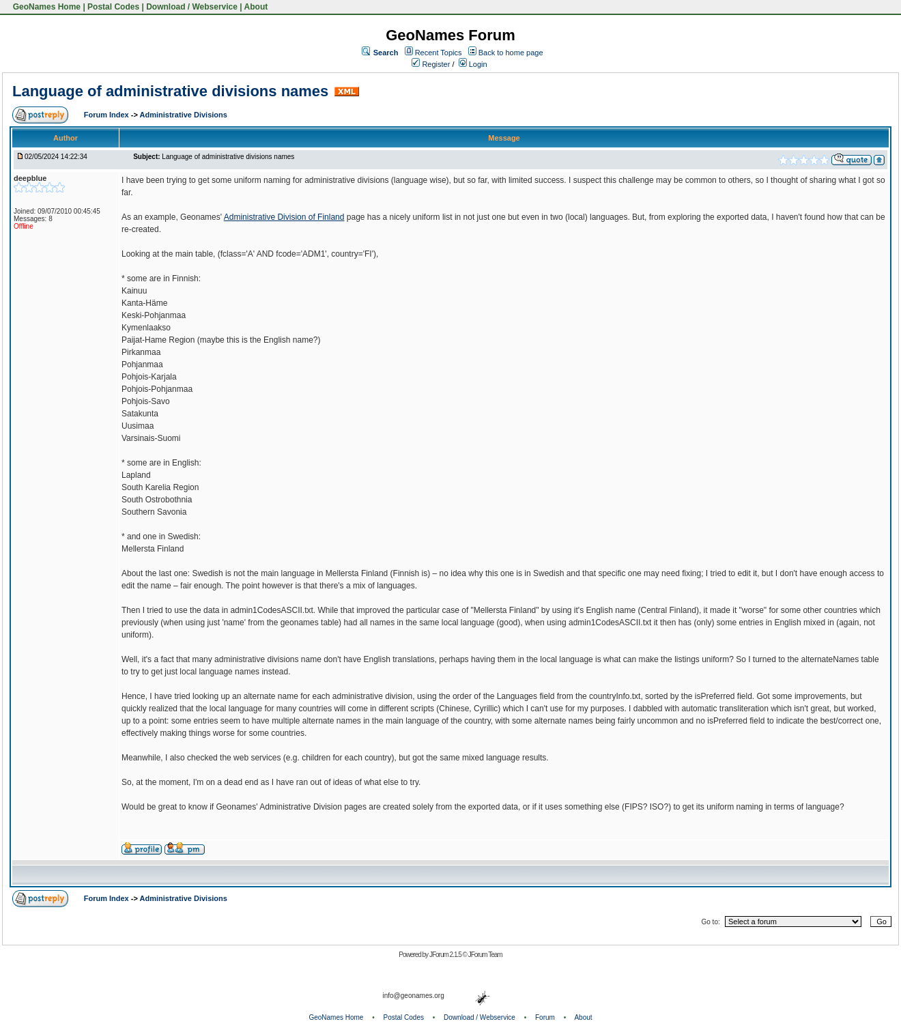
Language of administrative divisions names (170, 91)
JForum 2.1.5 (446, 954)
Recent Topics (438, 52)
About (256, 7)
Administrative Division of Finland (284, 217)
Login (473, 64)
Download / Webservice (192, 7)
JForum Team (485, 954)
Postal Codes (113, 7)
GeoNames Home (45, 7)
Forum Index (107, 115)
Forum (545, 1017)
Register (431, 64)
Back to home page (510, 52)
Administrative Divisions (183, 115)
